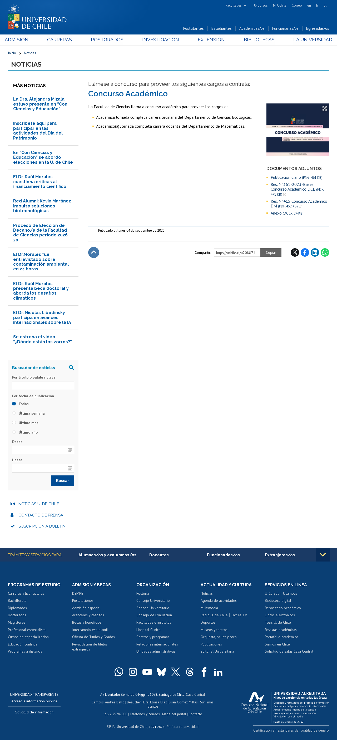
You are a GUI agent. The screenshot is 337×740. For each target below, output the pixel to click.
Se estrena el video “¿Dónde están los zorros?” (42, 340)
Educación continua (22, 644)
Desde (17, 442)
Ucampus (290, 594)
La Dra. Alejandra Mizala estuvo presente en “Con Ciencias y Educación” (40, 104)
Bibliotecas (256, 40)
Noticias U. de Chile (38, 504)
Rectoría (142, 594)
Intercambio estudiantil (90, 630)
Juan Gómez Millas (183, 702)
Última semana (28, 413)
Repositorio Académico (283, 608)
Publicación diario (297, 177)
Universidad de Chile (132, 726)
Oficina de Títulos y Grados (93, 637)
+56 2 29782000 (115, 713)
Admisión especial (86, 608)
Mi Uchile (279, 5)
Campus (98, 702)
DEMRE (77, 594)
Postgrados (108, 40)
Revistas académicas (281, 630)
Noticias (30, 53)
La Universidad (309, 40)
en (309, 5)
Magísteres (16, 622)
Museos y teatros (214, 630)
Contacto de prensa (40, 515)
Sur (202, 702)
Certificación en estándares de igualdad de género (292, 730)
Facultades (234, 5)
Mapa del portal (173, 713)
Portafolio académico (281, 637)
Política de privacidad (182, 726)
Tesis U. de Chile (278, 622)
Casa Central (195, 695)
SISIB (111, 726)
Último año (25, 432)
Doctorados (17, 615)
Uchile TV (239, 615)
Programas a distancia (25, 651)
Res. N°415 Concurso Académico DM (299, 204)
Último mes (25, 423)
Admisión (20, 40)
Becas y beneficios (86, 622)
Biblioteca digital (278, 601)
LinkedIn (315, 253)
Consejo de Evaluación (154, 615)
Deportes (208, 622)
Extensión (210, 40)
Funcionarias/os (285, 28)
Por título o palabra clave (34, 377)
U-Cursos (261, 5)
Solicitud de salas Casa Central (289, 651)
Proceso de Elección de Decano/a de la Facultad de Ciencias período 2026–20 (41, 233)
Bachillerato (17, 601)
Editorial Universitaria (217, 651)
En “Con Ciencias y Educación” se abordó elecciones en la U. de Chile (43, 158)
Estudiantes (221, 28)
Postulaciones (82, 601)
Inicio (12, 53)
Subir (93, 253)
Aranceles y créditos (88, 615)
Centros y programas (152, 637)
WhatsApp (325, 253)
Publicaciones (211, 644)
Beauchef (134, 702)
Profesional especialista (27, 630)
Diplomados (17, 608)
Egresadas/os (317, 28)
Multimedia (209, 608)
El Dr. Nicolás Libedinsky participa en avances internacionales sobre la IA (42, 318)
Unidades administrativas (155, 651)
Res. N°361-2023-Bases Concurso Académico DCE (297, 189)
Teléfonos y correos (145, 713)
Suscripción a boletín (42, 526)
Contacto (194, 713)
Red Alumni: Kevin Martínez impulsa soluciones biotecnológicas (42, 206)
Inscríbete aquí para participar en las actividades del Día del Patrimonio (38, 131)
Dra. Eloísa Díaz (155, 702)
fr (317, 5)
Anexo (287, 213)
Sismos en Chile (277, 644)
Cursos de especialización (28, 637)
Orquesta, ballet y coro (219, 637)
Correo (297, 5)
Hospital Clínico (148, 630)
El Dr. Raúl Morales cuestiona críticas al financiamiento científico (39, 182)
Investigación (160, 40)
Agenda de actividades (219, 601)
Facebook (304, 253)
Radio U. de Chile (214, 615)
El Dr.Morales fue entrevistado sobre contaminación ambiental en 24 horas (41, 262)
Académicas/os (252, 28)
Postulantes (193, 28)
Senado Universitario (152, 608)
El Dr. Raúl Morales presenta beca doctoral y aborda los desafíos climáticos (41, 291)
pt (325, 5)
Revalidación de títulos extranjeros (90, 647)
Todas (20, 404)
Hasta (17, 460)
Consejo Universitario (153, 601)
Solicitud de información (34, 712)
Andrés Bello (115, 702)
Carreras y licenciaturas (26, 594)
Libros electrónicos (280, 615)
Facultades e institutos (153, 622)
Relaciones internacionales (157, 644)
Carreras (61, 40)
